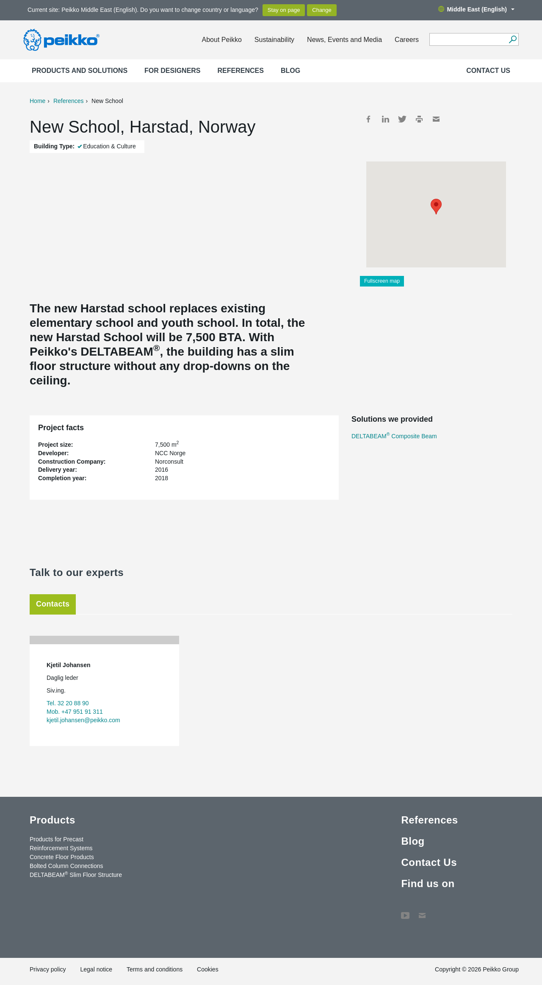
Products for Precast (56, 839)
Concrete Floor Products (62, 857)
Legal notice (96, 969)
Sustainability (274, 39)
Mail (436, 119)
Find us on (427, 883)
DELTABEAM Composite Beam (394, 436)
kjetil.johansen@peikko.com (83, 720)
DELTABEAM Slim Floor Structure (76, 874)
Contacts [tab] (52, 604)
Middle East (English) (476, 9)
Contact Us (488, 70)
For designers (172, 70)
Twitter (402, 119)
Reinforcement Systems (61, 848)
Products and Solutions (79, 70)
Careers (407, 39)
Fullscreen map (382, 281)
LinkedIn (385, 119)
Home (37, 100)
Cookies (207, 969)
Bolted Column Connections (66, 866)
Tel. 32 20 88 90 (68, 703)
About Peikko (222, 39)
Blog (290, 70)
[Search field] (468, 39)
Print (419, 119)
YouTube (405, 911)
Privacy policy (48, 969)
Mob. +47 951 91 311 (75, 711)
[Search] (512, 39)
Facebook (368, 119)
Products (52, 820)
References (241, 70)
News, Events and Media (344, 39)
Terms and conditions (155, 969)
